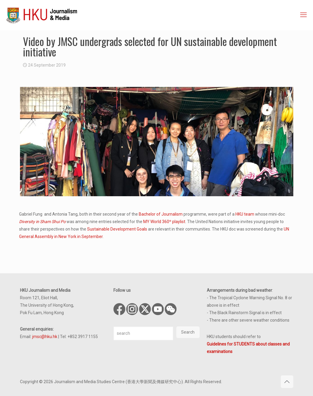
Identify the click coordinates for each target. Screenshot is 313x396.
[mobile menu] (303, 15)
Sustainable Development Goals (117, 229)
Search (188, 332)
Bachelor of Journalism (161, 214)
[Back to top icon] (287, 381)
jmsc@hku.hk (44, 336)
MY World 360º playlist (164, 221)
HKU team (244, 214)
